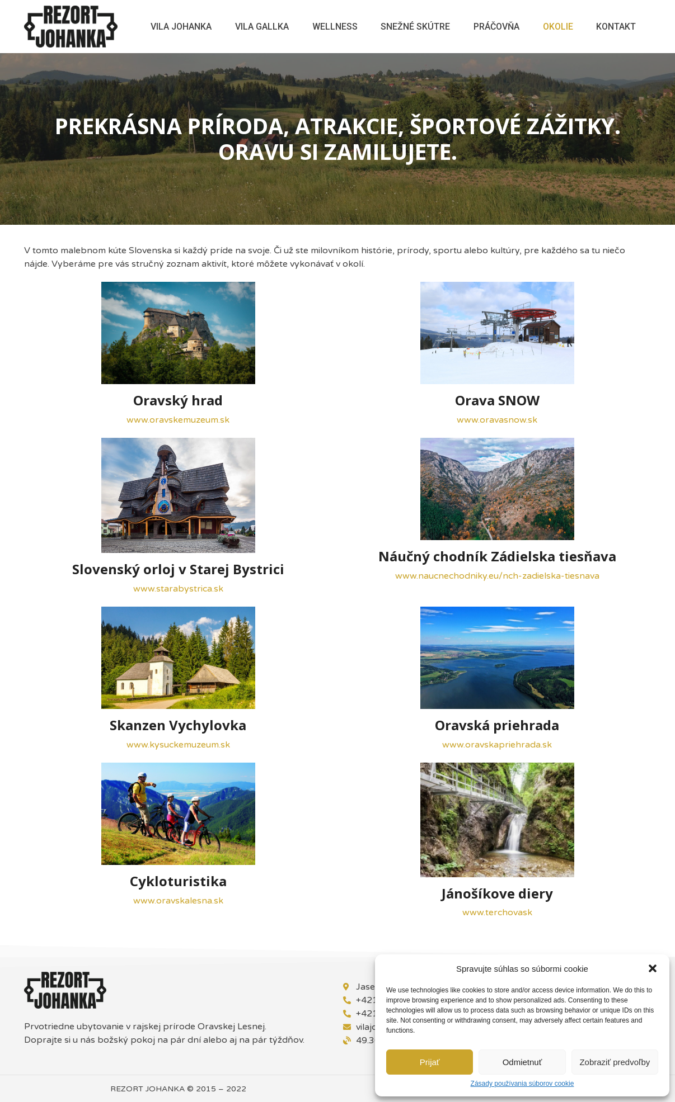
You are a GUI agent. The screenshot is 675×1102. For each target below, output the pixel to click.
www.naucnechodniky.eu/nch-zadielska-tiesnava (497, 575)
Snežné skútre (415, 26)
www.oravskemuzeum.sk (177, 419)
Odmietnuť (522, 1062)
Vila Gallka (262, 26)
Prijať (430, 1062)
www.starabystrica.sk (178, 588)
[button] (652, 968)
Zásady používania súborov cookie (522, 1083)
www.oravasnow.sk (497, 419)
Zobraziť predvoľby (614, 1062)
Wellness (335, 26)
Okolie (558, 26)
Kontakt (616, 26)
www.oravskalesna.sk (178, 900)
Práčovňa (496, 26)
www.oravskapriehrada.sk (497, 744)
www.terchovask (497, 912)
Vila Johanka (181, 26)
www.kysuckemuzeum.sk (178, 744)
